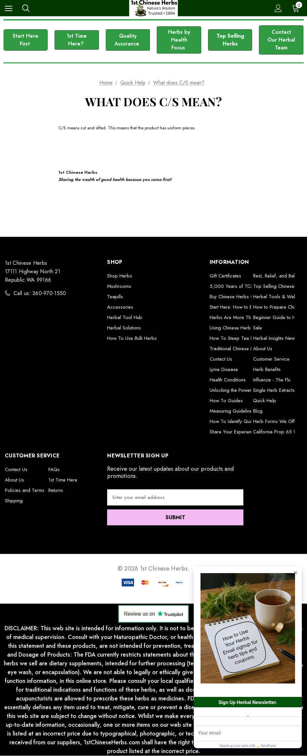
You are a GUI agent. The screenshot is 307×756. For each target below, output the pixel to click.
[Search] (26, 8)
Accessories (120, 307)
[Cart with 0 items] (297, 8)
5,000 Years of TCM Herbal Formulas (250, 286)
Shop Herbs (119, 275)
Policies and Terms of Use (32, 490)
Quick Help (264, 400)
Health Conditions (228, 379)
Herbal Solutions (124, 327)
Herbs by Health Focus (179, 39)
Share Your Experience (233, 431)
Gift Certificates (225, 275)
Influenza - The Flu (271, 379)
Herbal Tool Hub (124, 317)
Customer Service (271, 359)
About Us (262, 348)
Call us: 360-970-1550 (40, 293)
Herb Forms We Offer (276, 421)
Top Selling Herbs (230, 39)
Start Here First (25, 39)
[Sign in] (278, 8)
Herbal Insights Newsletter (280, 338)
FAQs (54, 469)
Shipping (14, 500)
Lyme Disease (224, 369)
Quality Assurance (128, 39)
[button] (26, 40)
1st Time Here (62, 479)
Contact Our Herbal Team (281, 39)
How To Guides (226, 400)
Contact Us (221, 359)
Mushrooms (119, 286)
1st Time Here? (77, 39)
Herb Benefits (267, 369)
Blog (258, 411)
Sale (257, 327)
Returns (55, 490)
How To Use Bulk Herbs (132, 338)
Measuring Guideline (231, 411)
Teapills (115, 296)
